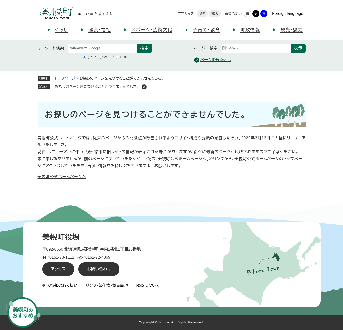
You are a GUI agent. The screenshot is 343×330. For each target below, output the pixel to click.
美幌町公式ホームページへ (62, 177)
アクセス (58, 269)
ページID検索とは (212, 60)
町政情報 (250, 29)
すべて (92, 57)
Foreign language (287, 13)
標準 (202, 13)
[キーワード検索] (102, 48)
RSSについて (148, 285)
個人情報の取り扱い (60, 285)
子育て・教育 (206, 29)
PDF (123, 57)
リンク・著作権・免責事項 (107, 285)
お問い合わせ (99, 269)
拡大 (214, 14)
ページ (109, 57)
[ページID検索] (256, 48)
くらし (61, 29)
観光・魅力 (291, 29)
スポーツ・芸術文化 (152, 29)
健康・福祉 (99, 29)
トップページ (65, 78)
